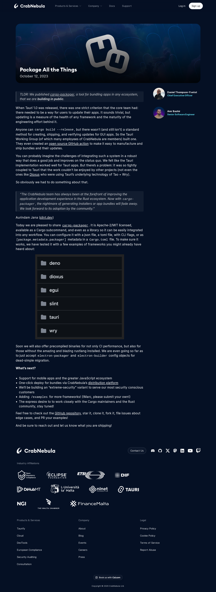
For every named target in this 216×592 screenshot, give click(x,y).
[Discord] (153, 450)
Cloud (20, 535)
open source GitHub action (69, 143)
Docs (112, 5)
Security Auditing (26, 557)
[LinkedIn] (182, 451)
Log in (182, 5)
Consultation (24, 564)
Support (127, 5)
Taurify (21, 528)
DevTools (22, 542)
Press (81, 557)
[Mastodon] (175, 450)
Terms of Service (150, 542)
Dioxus (35, 174)
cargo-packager (62, 94)
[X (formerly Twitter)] (168, 451)
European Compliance (29, 549)
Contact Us (137, 450)
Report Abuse (148, 549)
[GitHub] (160, 451)
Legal (143, 520)
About (82, 528)
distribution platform (103, 383)
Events (82, 542)
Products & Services (68, 5)
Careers (82, 549)
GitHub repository (68, 413)
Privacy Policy (148, 528)
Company (95, 5)
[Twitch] (198, 450)
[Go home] (33, 6)
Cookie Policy (147, 535)
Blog (80, 535)
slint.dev (46, 217)
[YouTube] (190, 450)
